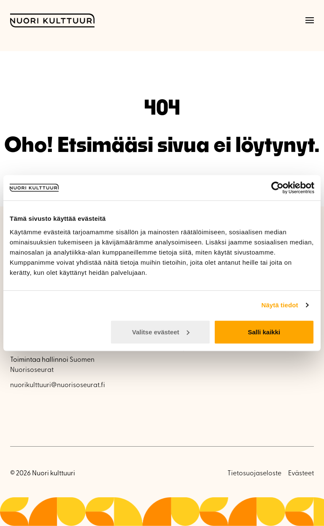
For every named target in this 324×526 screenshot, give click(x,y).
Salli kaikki (264, 331)
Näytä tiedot (280, 305)
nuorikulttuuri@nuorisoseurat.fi (57, 385)
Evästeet (301, 473)
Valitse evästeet (160, 331)
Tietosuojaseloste (254, 473)
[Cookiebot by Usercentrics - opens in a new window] (277, 188)
